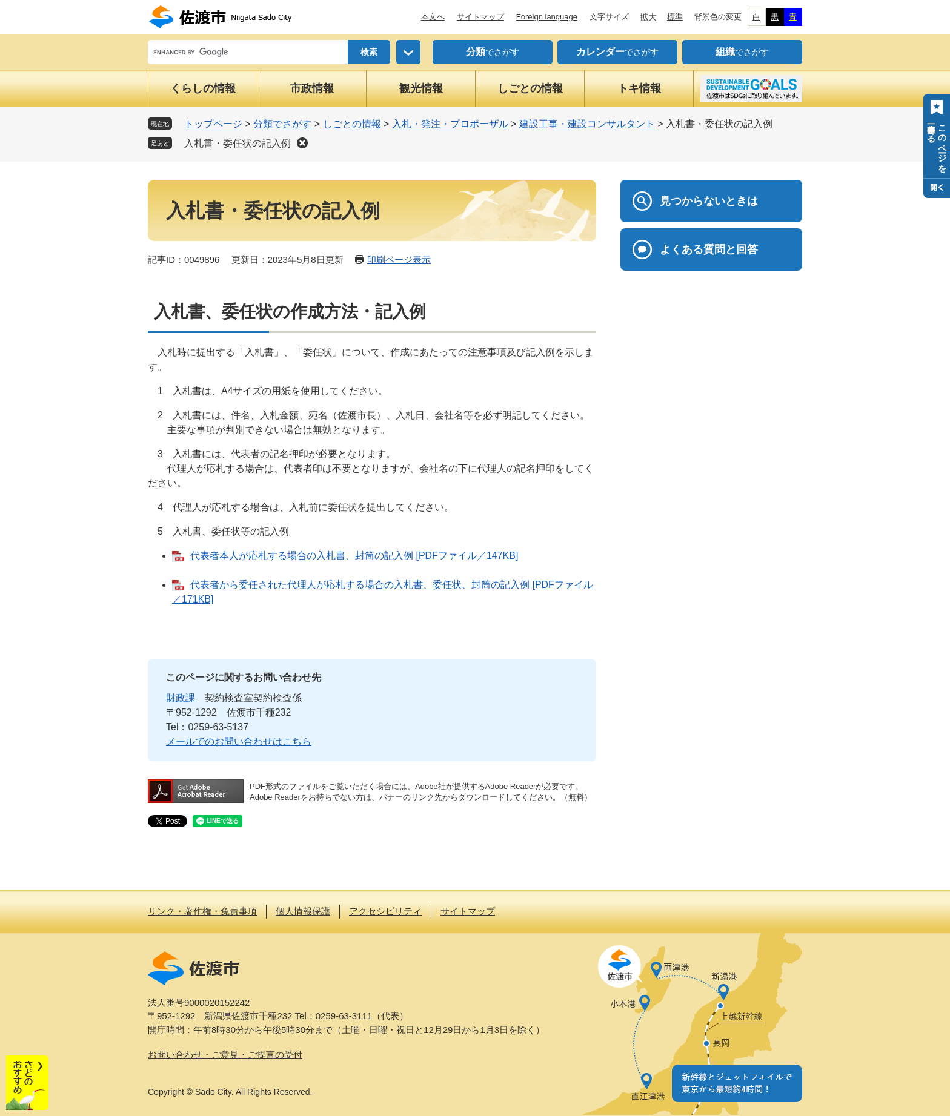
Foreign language (546, 16)
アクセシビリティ (385, 911)
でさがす (492, 52)
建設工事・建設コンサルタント (587, 124)
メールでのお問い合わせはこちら (238, 741)
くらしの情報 (203, 88)
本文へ (433, 16)
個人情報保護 (303, 911)
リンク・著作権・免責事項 (202, 911)
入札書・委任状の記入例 (237, 143)
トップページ (213, 124)
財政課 (180, 698)
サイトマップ (480, 16)
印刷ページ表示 (399, 259)
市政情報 (312, 88)
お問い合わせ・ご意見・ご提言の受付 (225, 1054)
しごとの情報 (530, 88)
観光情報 (421, 88)
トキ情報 (639, 88)
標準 (675, 16)
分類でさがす (282, 124)
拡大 (648, 17)
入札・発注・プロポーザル (450, 124)
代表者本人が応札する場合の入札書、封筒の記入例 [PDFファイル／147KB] (354, 555)
